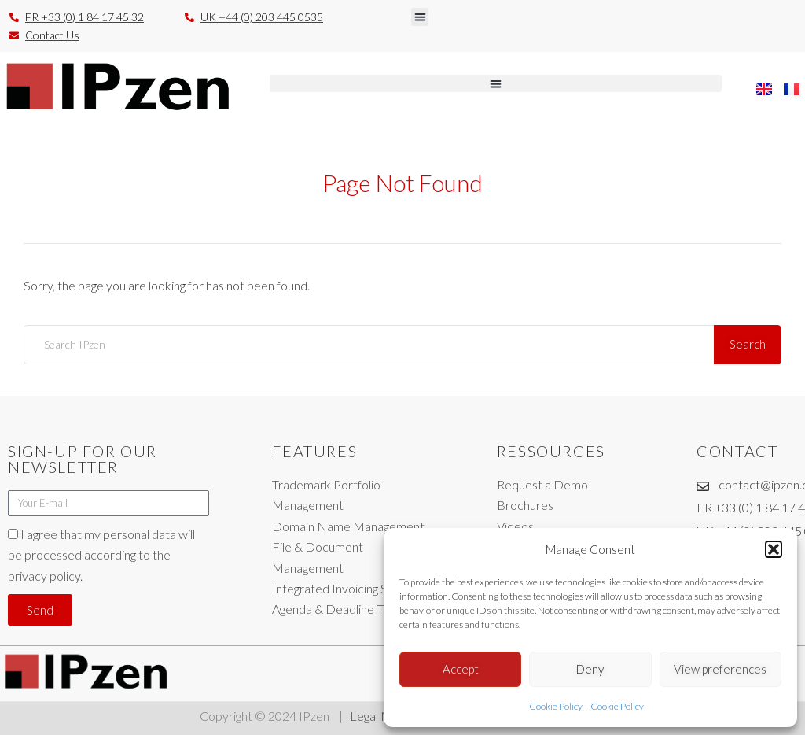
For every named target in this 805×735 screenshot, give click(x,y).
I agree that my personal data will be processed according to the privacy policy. (101, 554)
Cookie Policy (556, 706)
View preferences (720, 669)
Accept (461, 669)
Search (748, 344)
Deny (590, 669)
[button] (773, 549)
